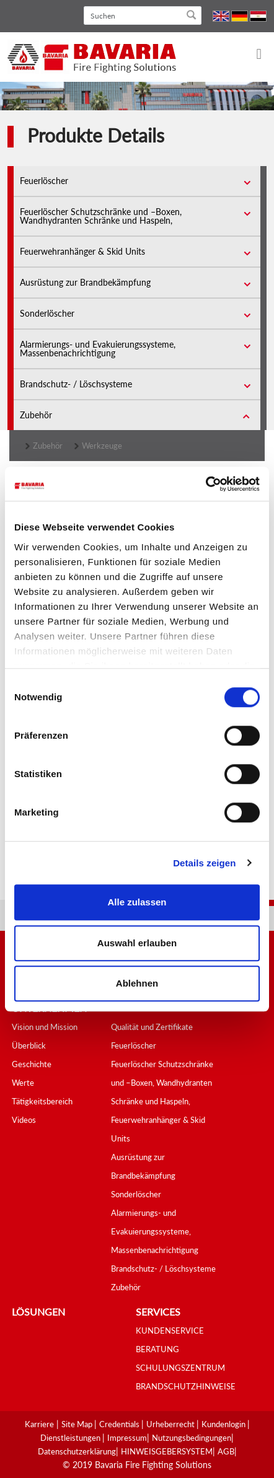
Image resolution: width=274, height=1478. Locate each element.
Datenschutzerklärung (77, 1451)
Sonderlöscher (47, 313)
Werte (23, 1083)
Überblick (29, 1045)
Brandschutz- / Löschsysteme (76, 384)
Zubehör (36, 415)
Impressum (127, 1438)
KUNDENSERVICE (170, 1330)
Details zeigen (204, 863)
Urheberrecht (171, 1424)
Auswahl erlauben (137, 943)
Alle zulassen (136, 902)
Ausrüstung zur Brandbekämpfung (85, 282)
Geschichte (31, 1064)
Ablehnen (137, 983)
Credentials (120, 1424)
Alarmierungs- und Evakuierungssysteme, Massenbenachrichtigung (97, 348)
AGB (226, 1451)
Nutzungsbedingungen (191, 1438)
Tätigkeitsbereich (42, 1101)
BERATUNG (157, 1349)
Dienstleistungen (71, 1438)
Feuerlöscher (44, 180)
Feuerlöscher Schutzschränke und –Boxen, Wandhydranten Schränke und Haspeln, (101, 216)
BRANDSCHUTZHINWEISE (186, 1386)
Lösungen (38, 1311)
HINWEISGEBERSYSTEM (167, 1451)
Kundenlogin (224, 1424)
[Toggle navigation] (251, 55)
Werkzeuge (102, 446)
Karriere (39, 1424)
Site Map (77, 1424)
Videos (24, 1120)
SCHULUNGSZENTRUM (180, 1368)
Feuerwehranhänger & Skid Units (82, 251)
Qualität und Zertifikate (152, 1027)
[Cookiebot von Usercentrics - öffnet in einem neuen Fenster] (205, 484)
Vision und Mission (44, 1027)
